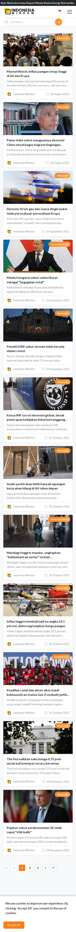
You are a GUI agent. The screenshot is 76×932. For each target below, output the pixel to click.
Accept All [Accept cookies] (13, 925)
